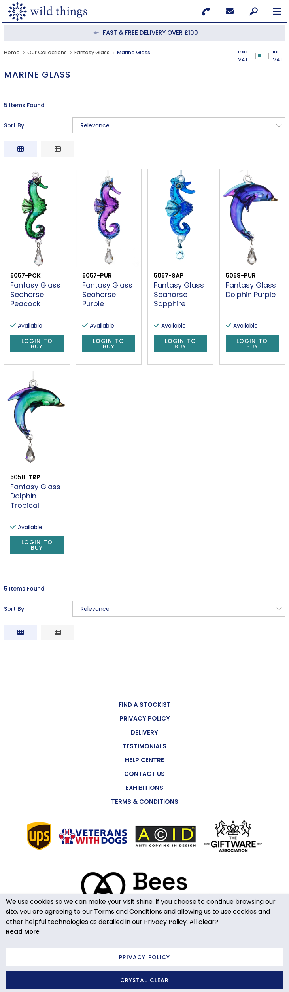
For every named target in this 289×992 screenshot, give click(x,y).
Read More (23, 932)
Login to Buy (37, 343)
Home (12, 52)
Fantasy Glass (92, 52)
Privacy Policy (144, 957)
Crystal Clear (144, 980)
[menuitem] (144, 705)
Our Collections (47, 52)
